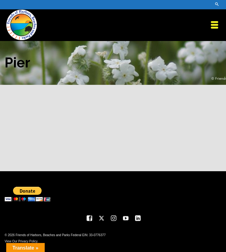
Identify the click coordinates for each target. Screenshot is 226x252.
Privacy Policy (28, 241)
